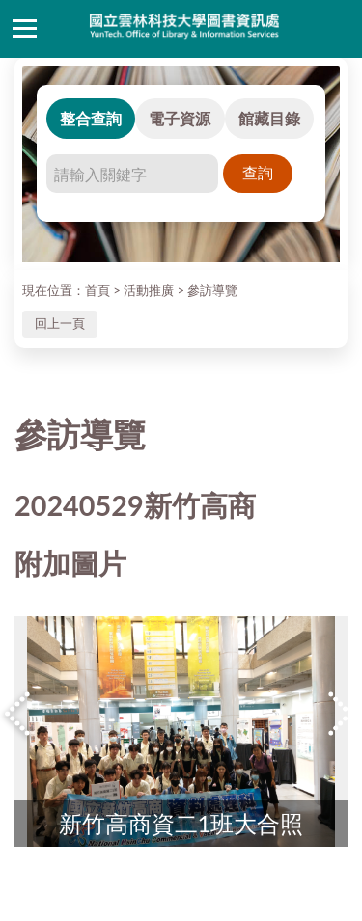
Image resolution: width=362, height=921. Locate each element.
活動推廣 (149, 290)
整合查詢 (91, 118)
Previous (19, 713)
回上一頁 (60, 323)
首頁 (97, 290)
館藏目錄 (269, 118)
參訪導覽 (212, 290)
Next (342, 713)
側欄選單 (25, 28)
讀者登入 (338, 29)
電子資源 (179, 118)
